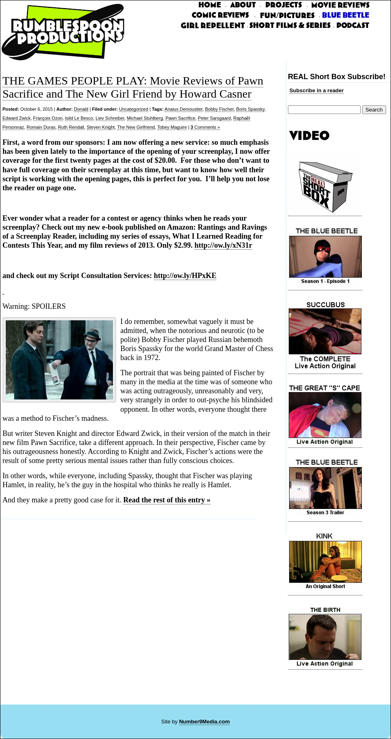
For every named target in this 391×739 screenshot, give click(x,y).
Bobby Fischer (219, 109)
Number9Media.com (204, 721)
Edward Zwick (16, 118)
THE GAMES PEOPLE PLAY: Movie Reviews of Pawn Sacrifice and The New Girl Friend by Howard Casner (132, 87)
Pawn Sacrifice (181, 118)
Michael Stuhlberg (145, 118)
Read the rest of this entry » (167, 500)
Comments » (205, 127)
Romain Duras (41, 127)
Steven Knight (101, 127)
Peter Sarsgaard (214, 118)
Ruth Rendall (71, 127)
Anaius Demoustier (183, 109)
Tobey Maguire (172, 127)
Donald (81, 109)
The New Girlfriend (136, 127)
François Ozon (48, 118)
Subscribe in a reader (317, 90)
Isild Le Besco (79, 118)
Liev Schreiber (110, 118)
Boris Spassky (250, 109)
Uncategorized (133, 109)
